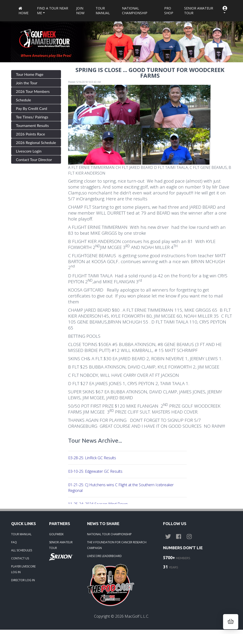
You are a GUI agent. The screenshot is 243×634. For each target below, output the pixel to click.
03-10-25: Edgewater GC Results (95, 471)
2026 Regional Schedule (36, 142)
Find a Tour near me (52, 10)
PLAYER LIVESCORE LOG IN (23, 569)
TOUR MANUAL (21, 534)
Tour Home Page (29, 74)
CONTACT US (20, 558)
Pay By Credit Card (31, 108)
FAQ (14, 542)
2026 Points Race (30, 134)
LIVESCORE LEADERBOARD (104, 556)
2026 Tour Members (33, 91)
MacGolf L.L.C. (137, 616)
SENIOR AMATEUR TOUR (61, 545)
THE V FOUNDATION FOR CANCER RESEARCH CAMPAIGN (116, 545)
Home (23, 11)
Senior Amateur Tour (198, 10)
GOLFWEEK (56, 534)
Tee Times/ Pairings (32, 117)
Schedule (23, 100)
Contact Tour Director (34, 159)
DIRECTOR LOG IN (23, 580)
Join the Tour (26, 83)
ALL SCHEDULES (21, 550)
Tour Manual (103, 10)
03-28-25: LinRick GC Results (92, 457)
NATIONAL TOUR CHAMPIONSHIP (109, 534)
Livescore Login (29, 151)
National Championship (134, 10)
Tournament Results (32, 125)
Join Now (80, 10)
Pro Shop (168, 10)
